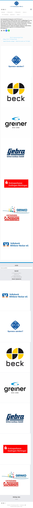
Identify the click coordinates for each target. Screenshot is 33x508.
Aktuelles (3, 12)
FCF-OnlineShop (5, 14)
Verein (18, 14)
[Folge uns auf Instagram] (6, 9)
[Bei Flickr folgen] (4, 9)
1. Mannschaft (10, 12)
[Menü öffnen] (31, 9)
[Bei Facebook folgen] (2, 9)
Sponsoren (12, 14)
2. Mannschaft (18, 12)
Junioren (25, 12)
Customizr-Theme (19, 506)
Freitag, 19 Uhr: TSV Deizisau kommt (9, 39)
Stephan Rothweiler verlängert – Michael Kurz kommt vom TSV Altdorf (17, 41)
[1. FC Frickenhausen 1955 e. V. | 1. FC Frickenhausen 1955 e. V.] (16, 4)
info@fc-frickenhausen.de (17, 276)
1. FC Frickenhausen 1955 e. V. (15, 505)
